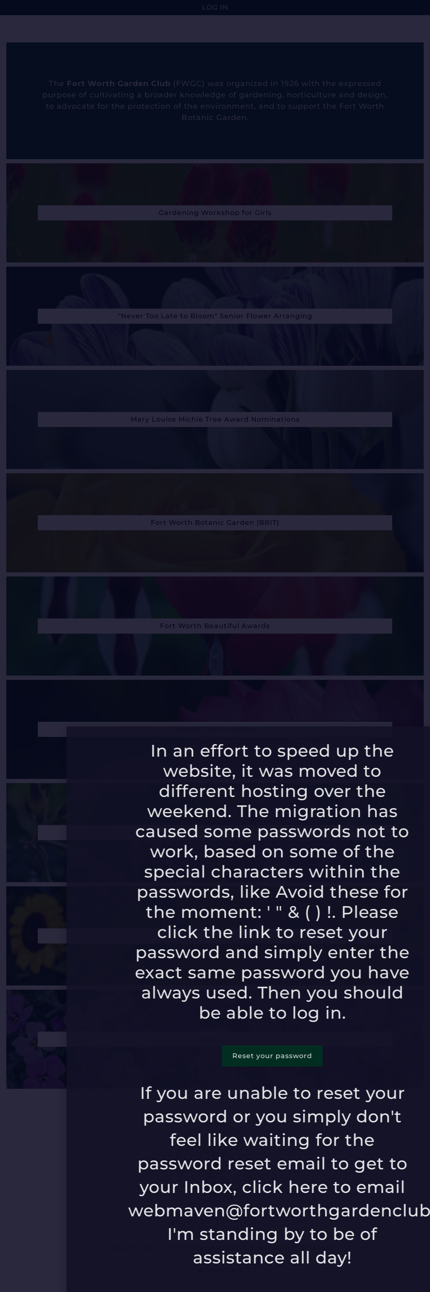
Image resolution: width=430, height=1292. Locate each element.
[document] (215, 646)
